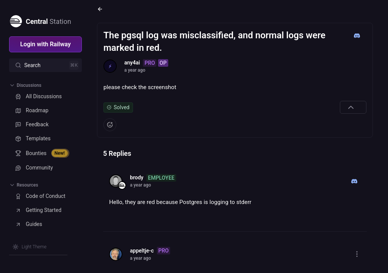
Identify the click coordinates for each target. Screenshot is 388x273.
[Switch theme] (29, 246)
